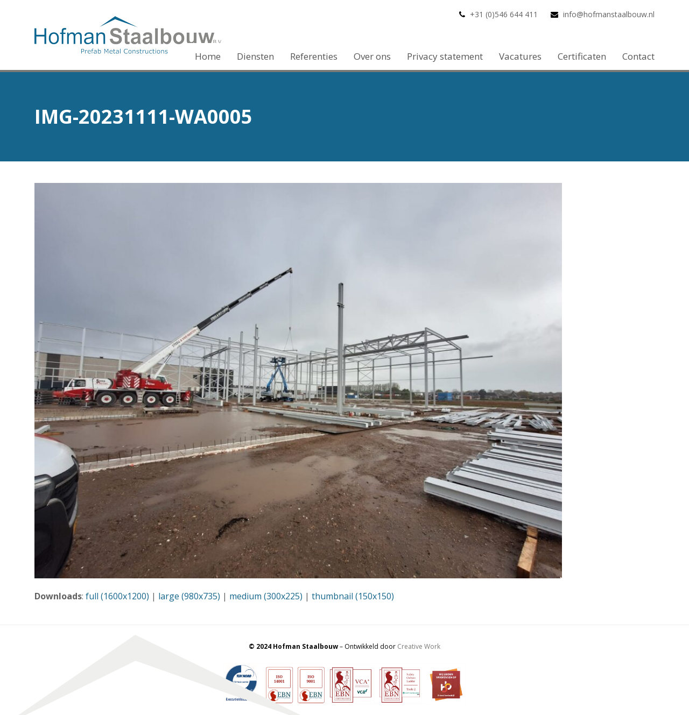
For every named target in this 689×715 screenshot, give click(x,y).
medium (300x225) (266, 596)
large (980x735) (189, 596)
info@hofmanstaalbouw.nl (609, 14)
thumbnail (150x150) (353, 596)
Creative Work (418, 646)
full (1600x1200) (117, 596)
